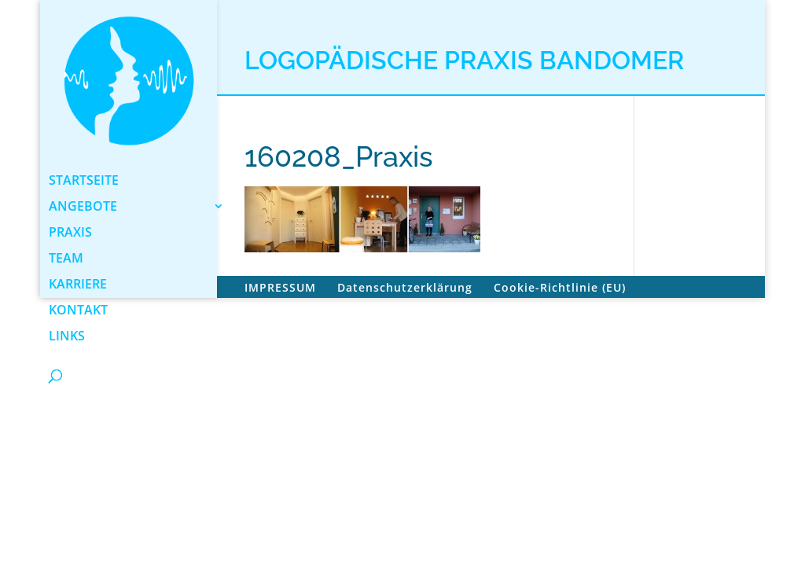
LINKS (67, 337)
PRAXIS (70, 233)
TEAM (66, 259)
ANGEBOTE (83, 207)
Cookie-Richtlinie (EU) (560, 287)
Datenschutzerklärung (404, 287)
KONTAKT (78, 311)
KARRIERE (78, 285)
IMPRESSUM (280, 287)
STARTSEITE (84, 182)
